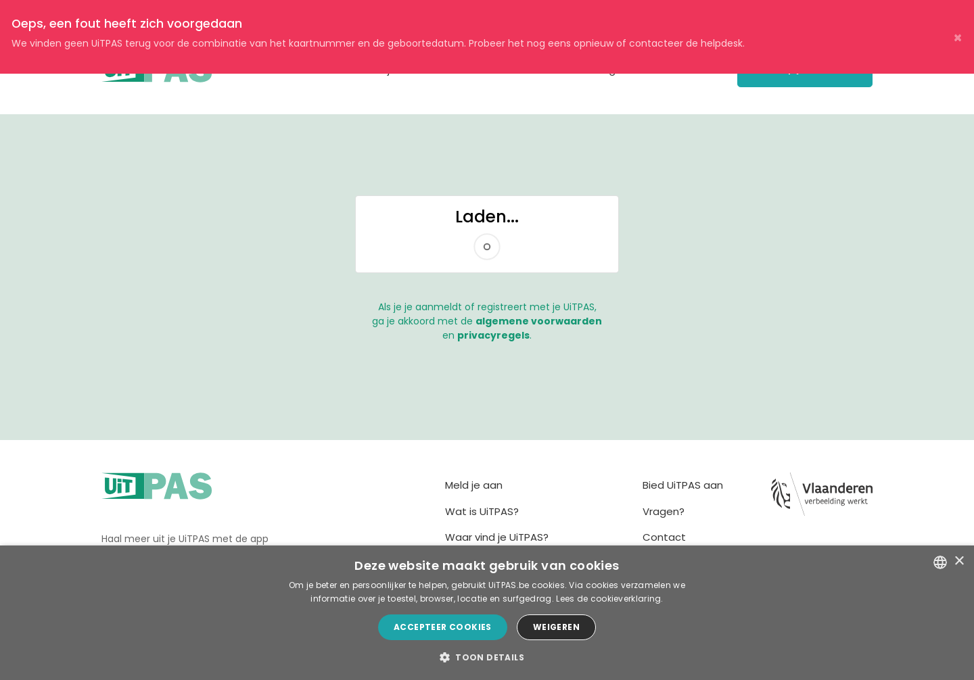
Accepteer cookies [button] (443, 627)
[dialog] (487, 612)
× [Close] (958, 37)
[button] (487, 657)
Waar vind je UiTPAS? (497, 537)
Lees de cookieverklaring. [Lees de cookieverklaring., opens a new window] (610, 598)
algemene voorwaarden (539, 321)
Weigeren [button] (556, 627)
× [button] (959, 561)
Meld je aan (474, 485)
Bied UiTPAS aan (683, 485)
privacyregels (493, 335)
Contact (664, 537)
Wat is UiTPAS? (482, 511)
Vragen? (664, 511)
